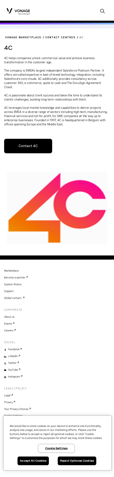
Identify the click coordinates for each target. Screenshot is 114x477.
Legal (7, 395)
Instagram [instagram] (14, 376)
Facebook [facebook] (13, 349)
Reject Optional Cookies (77, 460)
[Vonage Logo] (18, 11)
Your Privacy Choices (16, 409)
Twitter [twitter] (12, 363)
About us (9, 316)
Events (8, 323)
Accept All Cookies (33, 460)
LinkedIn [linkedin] (13, 356)
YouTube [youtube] (13, 369)
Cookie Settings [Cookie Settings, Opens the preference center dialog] (56, 448)
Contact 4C (28, 146)
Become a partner (14, 277)
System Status (12, 284)
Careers (8, 330)
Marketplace (11, 270)
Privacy (8, 402)
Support (9, 291)
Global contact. (13, 298)
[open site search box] (102, 11)
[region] (57, 443)
